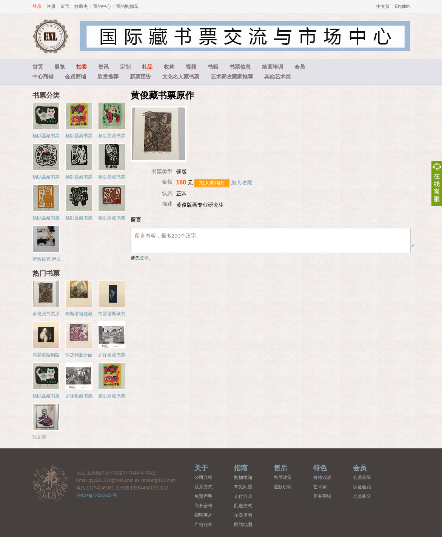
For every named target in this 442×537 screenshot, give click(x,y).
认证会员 (362, 486)
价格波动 (322, 477)
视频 (191, 67)
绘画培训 (272, 67)
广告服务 (203, 524)
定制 (125, 67)
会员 (299, 67)
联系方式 (203, 486)
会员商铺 (75, 77)
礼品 (147, 67)
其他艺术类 (277, 77)
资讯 (103, 67)
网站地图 (243, 524)
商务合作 (203, 505)
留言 (64, 6)
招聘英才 (203, 515)
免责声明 (203, 496)
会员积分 (362, 496)
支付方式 (243, 496)
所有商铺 (322, 496)
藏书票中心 (50, 482)
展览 (59, 67)
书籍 (213, 67)
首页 (37, 67)
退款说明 (283, 486)
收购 (169, 67)
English (402, 6)
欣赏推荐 (108, 77)
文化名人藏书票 (180, 77)
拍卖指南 (243, 515)
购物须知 (243, 477)
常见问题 (243, 486)
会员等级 (362, 477)
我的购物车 (127, 6)
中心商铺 (43, 77)
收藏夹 (81, 6)
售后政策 (283, 477)
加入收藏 (241, 183)
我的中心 (102, 6)
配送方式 (243, 505)
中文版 (383, 6)
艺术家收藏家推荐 (232, 77)
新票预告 (140, 77)
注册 (50, 6)
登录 (37, 6)
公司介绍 (203, 477)
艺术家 (320, 486)
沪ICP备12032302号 (96, 495)
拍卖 (81, 67)
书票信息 (240, 67)
